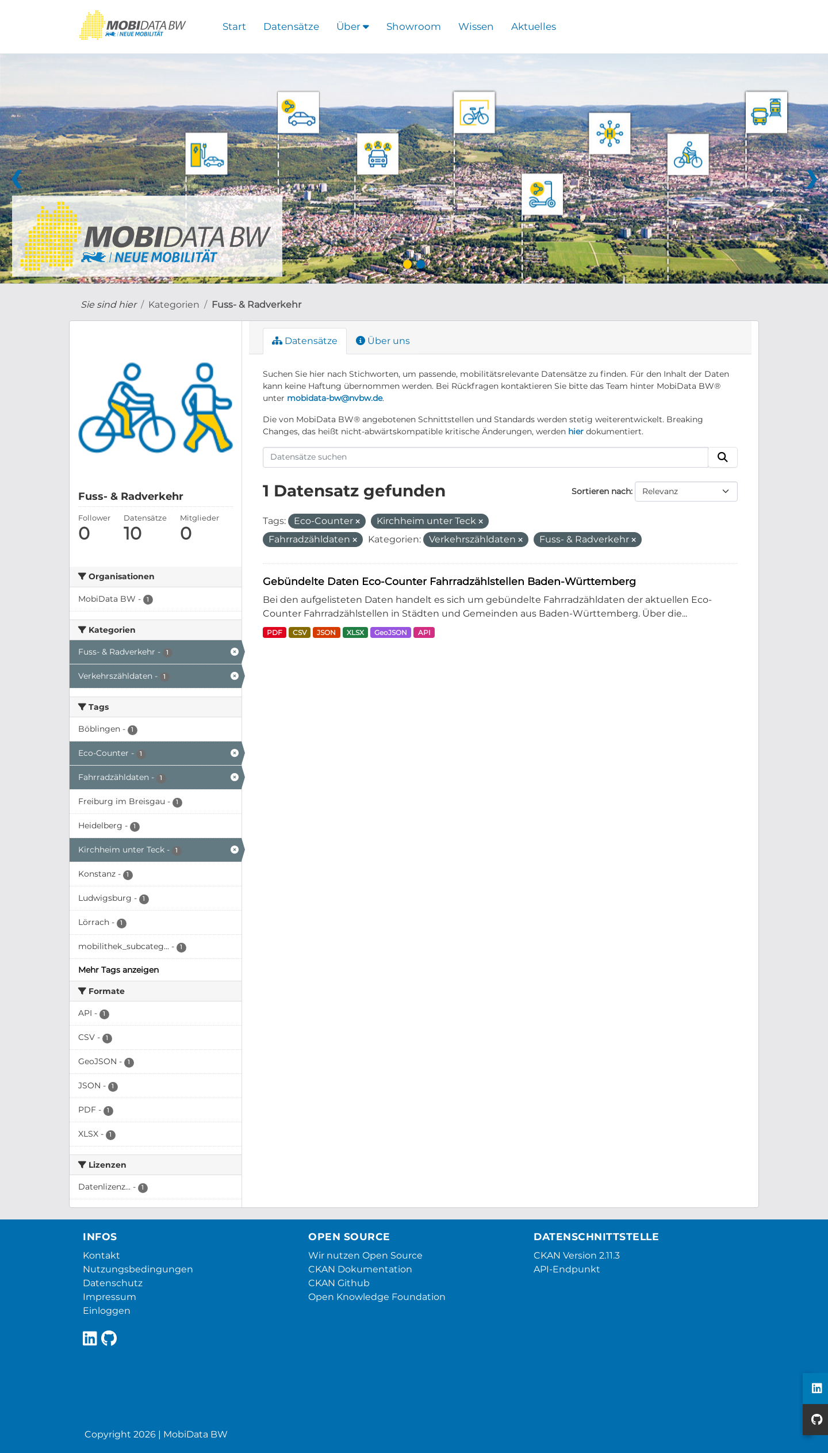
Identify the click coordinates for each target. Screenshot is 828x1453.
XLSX (355, 632)
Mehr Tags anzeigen (118, 970)
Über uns (383, 340)
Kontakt (101, 1255)
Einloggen (107, 1310)
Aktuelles (533, 26)
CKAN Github (339, 1283)
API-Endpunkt (567, 1269)
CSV (299, 632)
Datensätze (291, 26)
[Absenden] (723, 457)
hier (576, 431)
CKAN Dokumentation (360, 1269)
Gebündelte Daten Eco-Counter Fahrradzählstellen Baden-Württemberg (449, 581)
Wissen (476, 26)
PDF (274, 632)
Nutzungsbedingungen (138, 1269)
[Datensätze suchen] (486, 457)
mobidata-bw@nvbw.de (334, 398)
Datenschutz (113, 1283)
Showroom (413, 26)
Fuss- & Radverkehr (256, 304)
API (424, 632)
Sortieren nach (601, 491)
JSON (326, 632)
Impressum (109, 1296)
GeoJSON (390, 632)
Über (352, 26)
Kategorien (174, 304)
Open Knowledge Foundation (377, 1296)
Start (234, 26)
